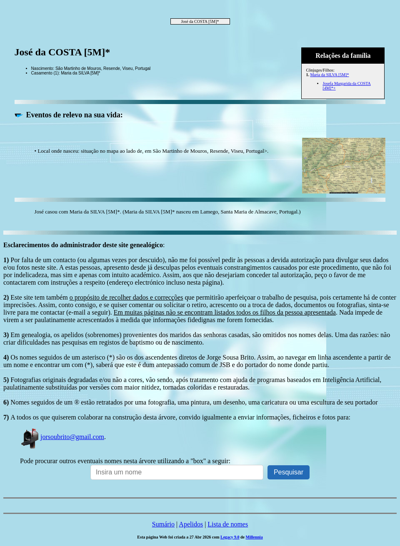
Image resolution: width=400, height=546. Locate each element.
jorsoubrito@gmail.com (62, 436)
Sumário (163, 524)
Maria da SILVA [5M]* (329, 74)
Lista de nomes (228, 524)
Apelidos (191, 524)
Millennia (254, 537)
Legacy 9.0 (230, 537)
